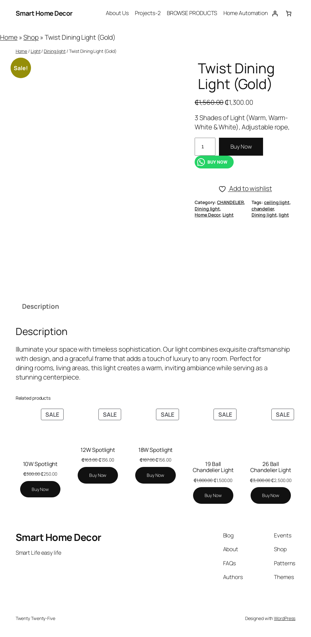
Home (9, 37)
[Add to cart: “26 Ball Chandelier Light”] (271, 495)
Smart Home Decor (44, 13)
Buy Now (241, 146)
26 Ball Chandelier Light (270, 467)
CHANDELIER (230, 202)
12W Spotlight (98, 450)
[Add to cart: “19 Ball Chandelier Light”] (213, 495)
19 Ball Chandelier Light (213, 467)
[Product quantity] (205, 147)
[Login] (275, 13)
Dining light (55, 51)
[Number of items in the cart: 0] (288, 13)
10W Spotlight (40, 464)
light (284, 215)
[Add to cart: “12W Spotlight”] (98, 475)
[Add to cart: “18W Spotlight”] (155, 475)
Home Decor (207, 215)
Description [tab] (40, 306)
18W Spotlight (155, 450)
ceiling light (277, 202)
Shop (31, 37)
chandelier (263, 209)
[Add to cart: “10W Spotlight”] (40, 489)
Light (36, 51)
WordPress (284, 618)
